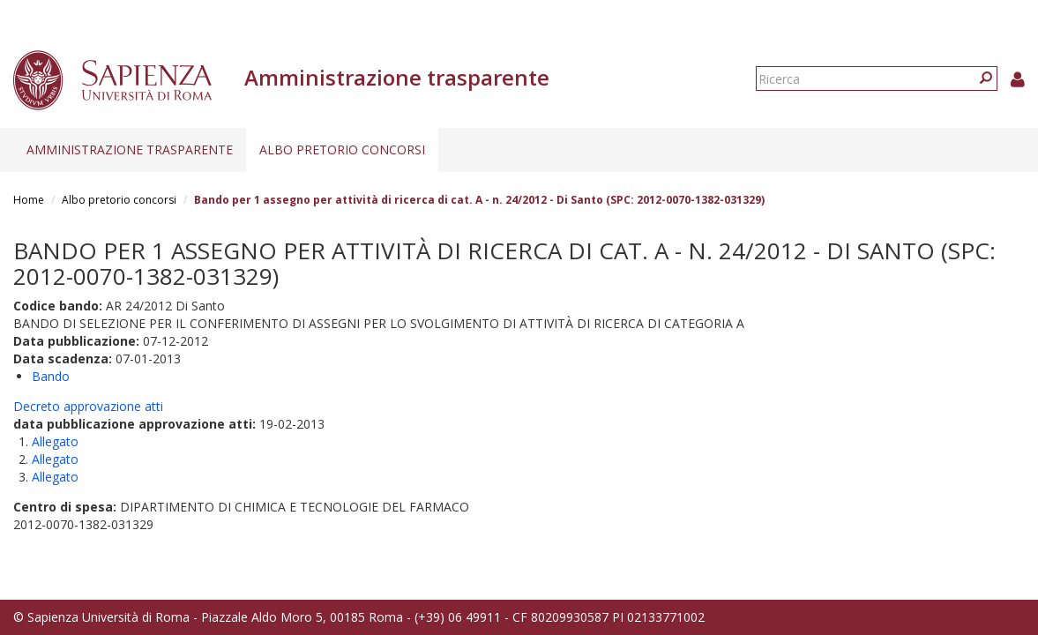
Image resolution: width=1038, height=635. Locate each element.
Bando (51, 376)
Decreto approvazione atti (88, 406)
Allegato (55, 441)
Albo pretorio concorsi (342, 149)
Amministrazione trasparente (129, 149)
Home (28, 199)
